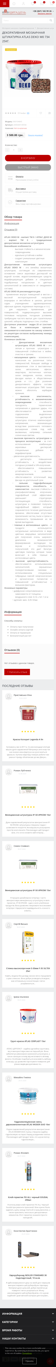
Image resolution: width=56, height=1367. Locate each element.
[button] (23, 3)
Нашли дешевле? (35, 135)
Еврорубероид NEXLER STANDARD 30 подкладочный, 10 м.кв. (28, 1276)
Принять (29, 1361)
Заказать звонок (45, 13)
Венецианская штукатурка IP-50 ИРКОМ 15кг (28, 814)
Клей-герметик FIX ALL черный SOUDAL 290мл (28, 1198)
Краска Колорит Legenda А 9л (28, 739)
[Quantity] (13, 150)
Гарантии (21, 200)
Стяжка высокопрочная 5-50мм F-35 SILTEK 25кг (28, 969)
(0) (28, 113)
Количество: (11, 145)
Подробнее (27, 1353)
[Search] (51, 20)
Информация (11, 223)
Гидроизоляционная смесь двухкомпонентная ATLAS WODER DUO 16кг (28, 1123)
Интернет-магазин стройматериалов (18, 28)
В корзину (28, 158)
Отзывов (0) (10, 229)
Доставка (21, 188)
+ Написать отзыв (17, 672)
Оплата (19, 176)
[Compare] (49, 113)
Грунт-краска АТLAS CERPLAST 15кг (28, 1041)
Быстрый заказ (28, 167)
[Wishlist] (40, 113)
